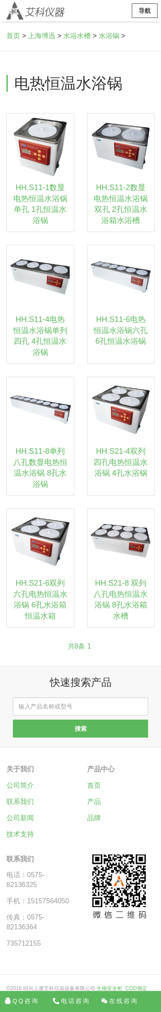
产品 (94, 801)
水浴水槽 (77, 35)
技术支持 (20, 834)
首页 (13, 35)
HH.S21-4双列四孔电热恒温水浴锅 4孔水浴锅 (121, 462)
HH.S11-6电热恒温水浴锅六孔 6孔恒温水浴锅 (121, 330)
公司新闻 (20, 818)
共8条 (76, 646)
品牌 (94, 818)
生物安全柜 (109, 988)
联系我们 (20, 801)
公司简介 (20, 785)
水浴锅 (109, 35)
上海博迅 (41, 35)
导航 (145, 10)
